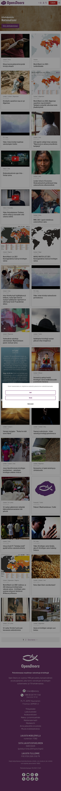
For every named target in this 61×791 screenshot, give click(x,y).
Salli (30, 393)
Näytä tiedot (30, 404)
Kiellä (30, 398)
